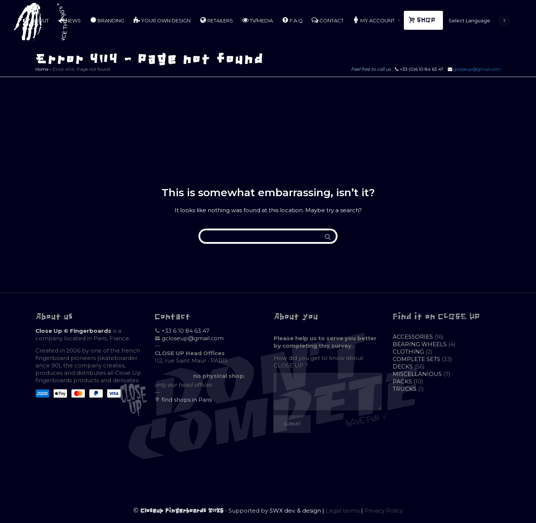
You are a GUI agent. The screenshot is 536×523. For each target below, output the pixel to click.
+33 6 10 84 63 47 (185, 330)
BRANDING (107, 20)
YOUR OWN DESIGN (162, 20)
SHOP (422, 20)
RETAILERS (216, 20)
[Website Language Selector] (477, 20)
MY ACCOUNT (374, 20)
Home (41, 69)
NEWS (69, 20)
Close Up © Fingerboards (73, 330)
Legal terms (343, 510)
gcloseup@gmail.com (477, 69)
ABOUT (36, 20)
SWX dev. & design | (297, 510)
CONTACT (328, 20)
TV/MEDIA (257, 20)
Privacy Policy (383, 510)
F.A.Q (292, 20)
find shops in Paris (187, 399)
